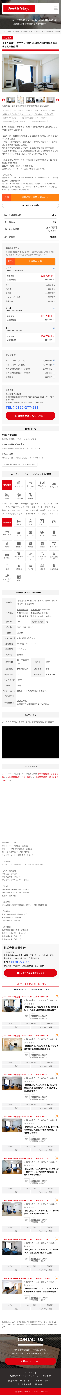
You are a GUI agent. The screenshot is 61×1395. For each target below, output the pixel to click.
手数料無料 (38, 114)
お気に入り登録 (32, 205)
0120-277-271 (27, 407)
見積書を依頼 (35, 261)
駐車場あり (15, 114)
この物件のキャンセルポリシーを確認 (19, 464)
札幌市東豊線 (22, 616)
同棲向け (29, 110)
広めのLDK (7, 118)
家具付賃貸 (30, 118)
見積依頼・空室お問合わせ (35, 197)
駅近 (36, 110)
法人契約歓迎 (8, 121)
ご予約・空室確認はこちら (32, 972)
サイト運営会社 (24, 1384)
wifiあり (6, 114)
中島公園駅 (35, 612)
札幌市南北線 (22, 609)
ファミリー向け (17, 110)
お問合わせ (38, 1384)
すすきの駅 (35, 609)
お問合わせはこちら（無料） (30, 415)
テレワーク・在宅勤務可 (37, 121)
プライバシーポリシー (43, 1381)
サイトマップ (25, 1381)
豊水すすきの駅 (37, 616)
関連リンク (13, 1381)
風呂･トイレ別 (18, 118)
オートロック (27, 114)
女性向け (6, 110)
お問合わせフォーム (30, 1361)
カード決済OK (42, 118)
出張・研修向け (20, 121)
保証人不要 (49, 114)
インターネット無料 (48, 110)
